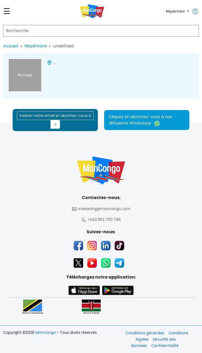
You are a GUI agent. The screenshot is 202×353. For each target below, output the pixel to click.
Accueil (10, 46)
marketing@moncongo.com (101, 209)
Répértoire (176, 11)
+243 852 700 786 (101, 219)
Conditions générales (144, 333)
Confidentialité (165, 345)
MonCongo (46, 332)
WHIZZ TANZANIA (32, 307)
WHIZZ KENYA (91, 307)
